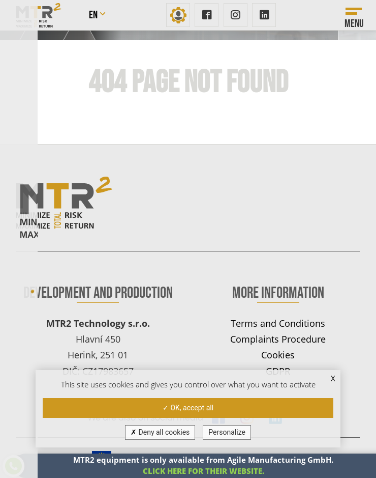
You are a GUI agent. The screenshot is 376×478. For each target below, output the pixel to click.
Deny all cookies (160, 432)
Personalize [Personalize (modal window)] (226, 432)
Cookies (278, 354)
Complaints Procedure (278, 338)
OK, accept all (188, 408)
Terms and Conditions (278, 323)
